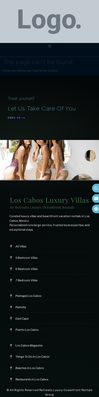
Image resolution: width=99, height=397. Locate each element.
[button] (49, 46)
